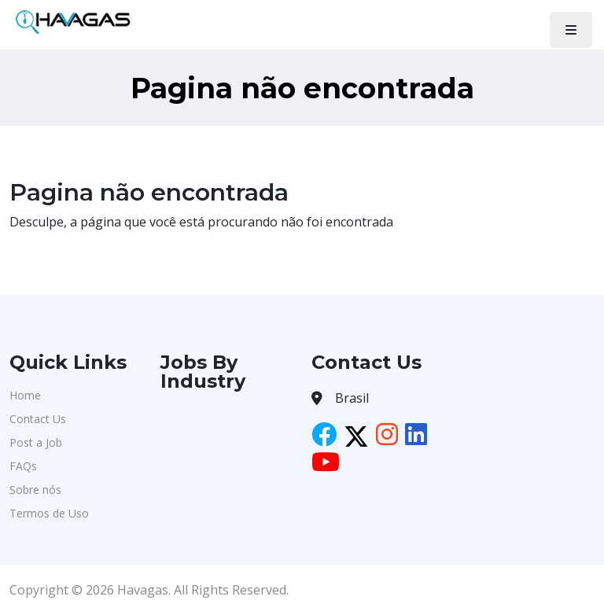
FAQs (23, 465)
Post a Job (35, 442)
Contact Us (37, 418)
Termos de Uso (49, 513)
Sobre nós (35, 489)
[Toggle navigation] (571, 30)
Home (25, 395)
